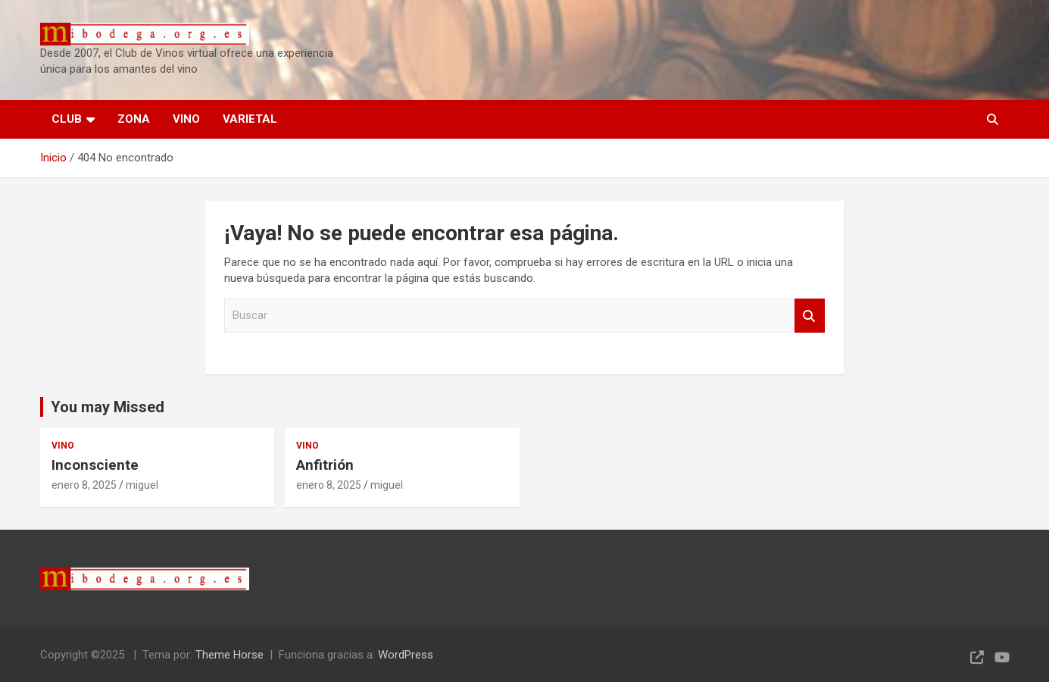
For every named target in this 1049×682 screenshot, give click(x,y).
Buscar (810, 316)
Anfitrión (325, 465)
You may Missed (107, 407)
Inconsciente (95, 465)
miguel (142, 485)
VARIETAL (250, 119)
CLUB (67, 119)
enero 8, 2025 (84, 485)
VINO (186, 119)
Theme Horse (229, 655)
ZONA (133, 119)
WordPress (405, 655)
